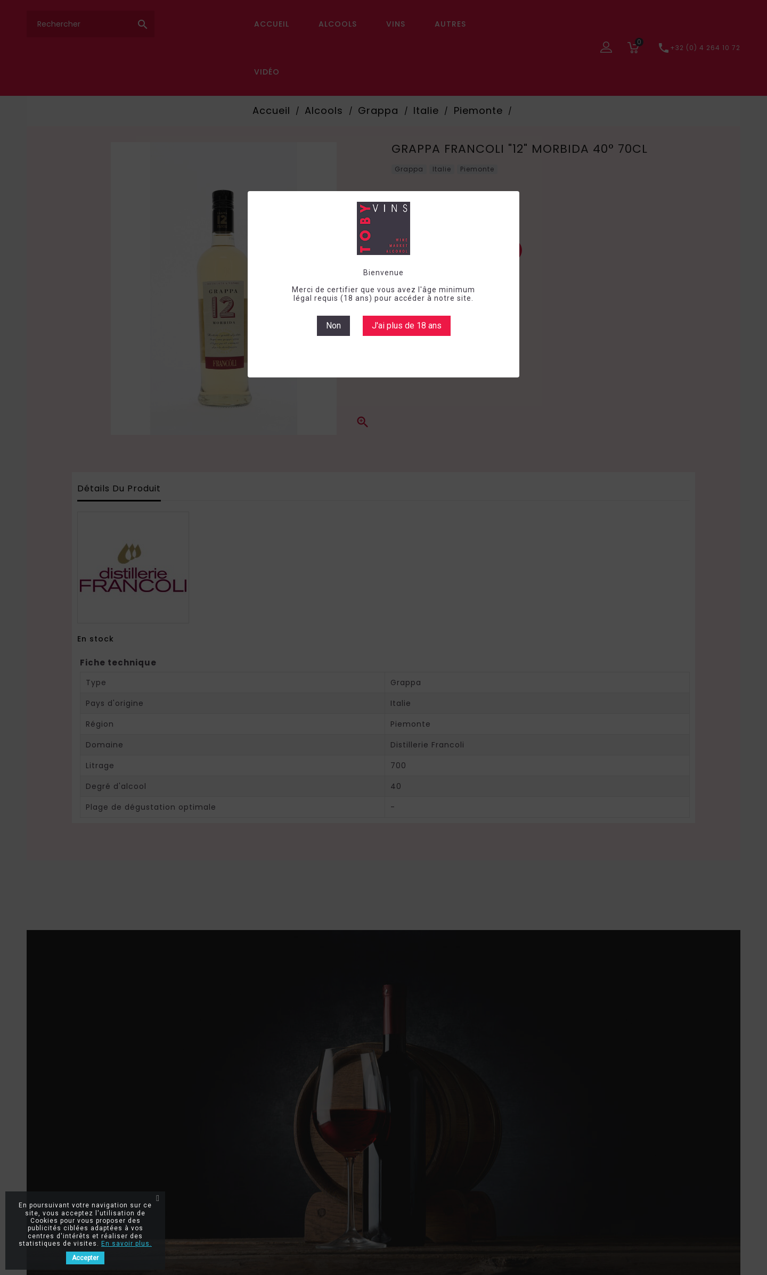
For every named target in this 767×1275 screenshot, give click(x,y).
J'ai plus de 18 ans (407, 325)
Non (333, 325)
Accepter (85, 1258)
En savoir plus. (126, 1243)
